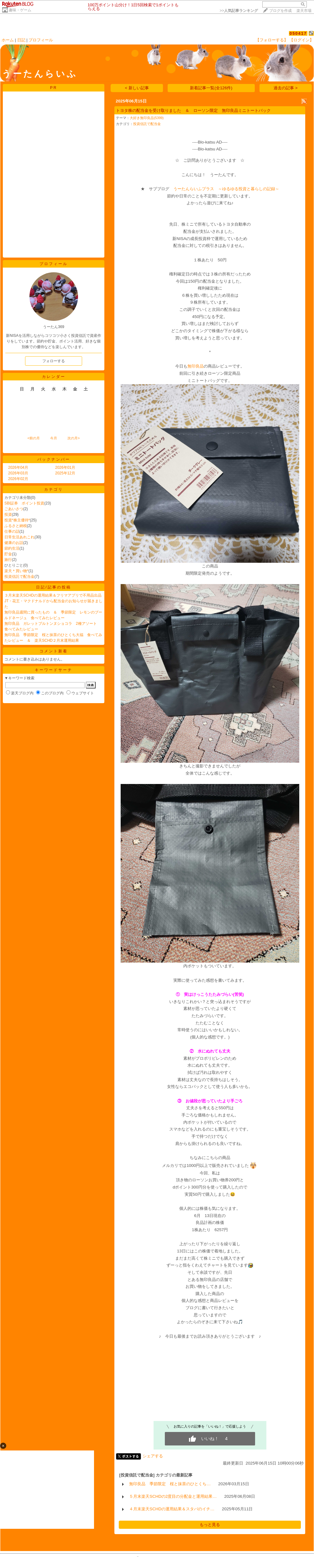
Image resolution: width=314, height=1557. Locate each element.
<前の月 (33, 438)
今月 (53, 438)
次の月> (73, 438)
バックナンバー (53, 459)
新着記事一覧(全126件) (211, 88)
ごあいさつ (13, 509)
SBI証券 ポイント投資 (24, 503)
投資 (8, 514)
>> (239, 10)
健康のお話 (13, 543)
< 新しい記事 (137, 88)
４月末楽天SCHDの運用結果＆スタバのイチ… (171, 1509)
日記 (21, 40)
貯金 (8, 554)
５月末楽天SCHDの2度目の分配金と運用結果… (173, 1496)
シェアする (153, 1456)
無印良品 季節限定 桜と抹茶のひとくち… (170, 1483)
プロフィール (41, 40)
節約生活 (11, 548)
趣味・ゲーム (20, 10)
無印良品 (195, 366)
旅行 (8, 559)
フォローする (53, 361)
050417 (298, 33)
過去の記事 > (286, 88)
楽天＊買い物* (16, 571)
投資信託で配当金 (19, 576)
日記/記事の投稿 (53, 587)
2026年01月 (65, 467)
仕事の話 (11, 531)
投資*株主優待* (17, 520)
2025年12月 (65, 473)
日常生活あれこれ (19, 537)
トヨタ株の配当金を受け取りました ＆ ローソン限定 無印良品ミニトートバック (193, 110)
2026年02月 (18, 479)
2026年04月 (18, 467)
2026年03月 (18, 473)
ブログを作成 (280, 10)
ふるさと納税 (15, 526)
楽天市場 (303, 10)
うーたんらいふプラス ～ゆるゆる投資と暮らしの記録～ (224, 188)
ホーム (8, 40)
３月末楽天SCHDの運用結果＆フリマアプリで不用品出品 (53, 595)
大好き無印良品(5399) (147, 118)
